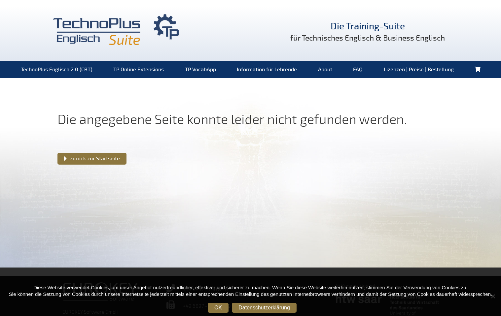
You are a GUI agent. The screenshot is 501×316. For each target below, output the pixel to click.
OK (218, 307)
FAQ (358, 69)
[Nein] (492, 296)
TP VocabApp (200, 69)
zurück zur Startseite (95, 158)
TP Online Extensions (138, 69)
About (325, 69)
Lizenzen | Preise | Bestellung (419, 69)
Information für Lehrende (267, 69)
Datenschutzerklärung (264, 307)
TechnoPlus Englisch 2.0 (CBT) (56, 69)
